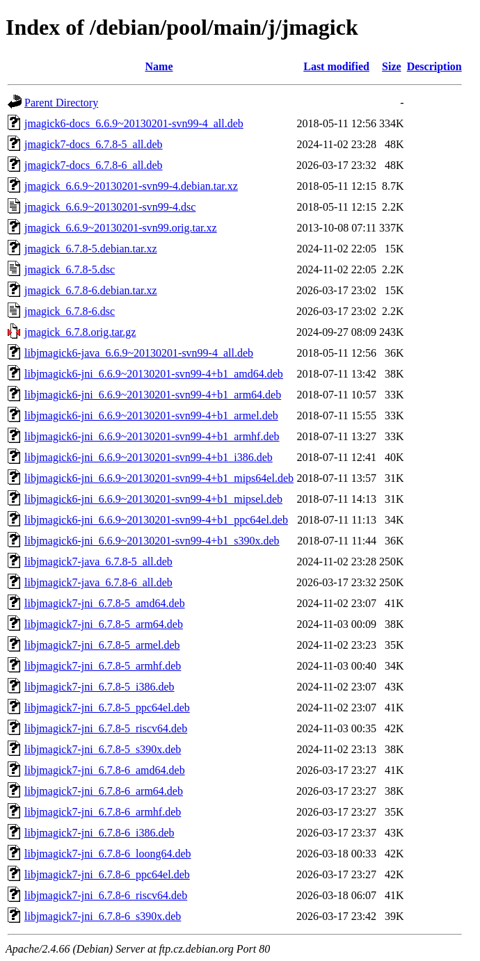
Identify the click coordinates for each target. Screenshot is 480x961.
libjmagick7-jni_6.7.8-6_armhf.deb (102, 812)
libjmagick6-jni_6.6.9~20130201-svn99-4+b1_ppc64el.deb (156, 520)
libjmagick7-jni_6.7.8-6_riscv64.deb (105, 895)
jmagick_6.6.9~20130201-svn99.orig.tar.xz (120, 228)
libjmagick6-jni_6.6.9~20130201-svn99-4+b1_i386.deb (148, 457)
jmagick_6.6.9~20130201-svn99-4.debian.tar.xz (131, 186)
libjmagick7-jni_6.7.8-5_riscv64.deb (105, 728)
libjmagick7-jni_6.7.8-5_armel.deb (102, 645)
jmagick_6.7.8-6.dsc (69, 311)
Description (434, 66)
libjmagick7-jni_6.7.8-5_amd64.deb (104, 603)
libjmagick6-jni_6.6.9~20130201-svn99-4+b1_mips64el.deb (159, 478)
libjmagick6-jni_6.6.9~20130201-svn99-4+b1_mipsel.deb (153, 499)
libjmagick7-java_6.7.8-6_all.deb (98, 582)
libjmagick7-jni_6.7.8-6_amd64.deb (104, 770)
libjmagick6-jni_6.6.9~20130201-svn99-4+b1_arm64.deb (152, 395)
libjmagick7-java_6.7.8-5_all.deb (98, 561)
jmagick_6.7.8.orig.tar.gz (80, 332)
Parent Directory (61, 102)
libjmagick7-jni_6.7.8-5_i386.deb (99, 687)
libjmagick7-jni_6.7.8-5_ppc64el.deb (107, 707)
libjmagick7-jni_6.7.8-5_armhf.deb (102, 666)
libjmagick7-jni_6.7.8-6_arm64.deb (103, 791)
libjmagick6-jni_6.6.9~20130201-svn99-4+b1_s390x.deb (152, 541)
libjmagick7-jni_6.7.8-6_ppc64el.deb (107, 874)
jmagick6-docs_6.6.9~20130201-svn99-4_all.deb (133, 123)
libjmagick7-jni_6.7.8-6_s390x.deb (102, 916)
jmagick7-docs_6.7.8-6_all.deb (93, 165)
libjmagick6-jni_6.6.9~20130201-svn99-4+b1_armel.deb (151, 415)
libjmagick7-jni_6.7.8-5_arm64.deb (103, 624)
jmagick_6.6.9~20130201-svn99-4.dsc (109, 207)
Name (159, 66)
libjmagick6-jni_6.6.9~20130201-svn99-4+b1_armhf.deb (152, 436)
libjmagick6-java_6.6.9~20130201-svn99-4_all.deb (138, 353)
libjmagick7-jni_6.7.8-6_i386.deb (99, 833)
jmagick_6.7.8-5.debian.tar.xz (90, 249)
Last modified (336, 66)
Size (391, 66)
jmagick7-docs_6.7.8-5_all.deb (93, 144)
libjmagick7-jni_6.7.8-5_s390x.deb (102, 749)
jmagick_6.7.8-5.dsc (69, 269)
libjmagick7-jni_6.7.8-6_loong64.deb (107, 853)
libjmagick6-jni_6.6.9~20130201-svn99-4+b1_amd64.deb (153, 374)
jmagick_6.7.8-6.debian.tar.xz (90, 290)
